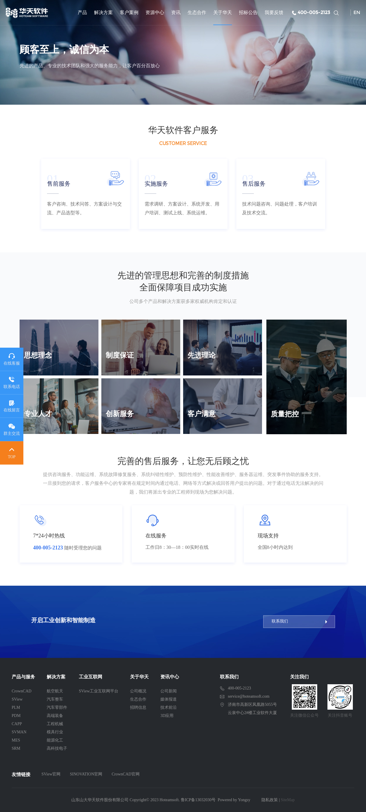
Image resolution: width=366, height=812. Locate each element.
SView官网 (50, 774)
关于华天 (222, 12)
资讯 (176, 12)
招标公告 (248, 12)
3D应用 (167, 715)
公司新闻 (168, 691)
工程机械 (55, 724)
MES (16, 740)
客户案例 (129, 12)
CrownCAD (22, 691)
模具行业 (55, 732)
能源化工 (55, 740)
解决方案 (103, 12)
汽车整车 (55, 699)
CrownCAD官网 (126, 774)
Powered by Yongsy (234, 800)
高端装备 (55, 715)
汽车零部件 (57, 707)
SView (17, 699)
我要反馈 (274, 12)
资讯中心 (169, 676)
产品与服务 (23, 676)
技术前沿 (168, 707)
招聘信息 (138, 707)
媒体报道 (168, 699)
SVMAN (19, 732)
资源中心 (154, 12)
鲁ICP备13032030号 (198, 800)
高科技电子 (57, 748)
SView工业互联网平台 (98, 691)
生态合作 (197, 12)
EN (356, 12)
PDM (16, 715)
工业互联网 (90, 676)
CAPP (17, 724)
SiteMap (287, 800)
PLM (16, 707)
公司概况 (138, 691)
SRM (16, 748)
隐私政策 (269, 800)
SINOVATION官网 (86, 774)
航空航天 (55, 691)
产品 (82, 12)
